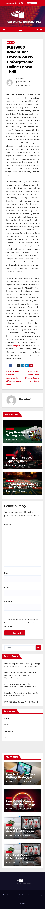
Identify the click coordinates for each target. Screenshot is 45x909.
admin (21, 79)
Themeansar (22, 898)
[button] (37, 29)
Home (22, 904)
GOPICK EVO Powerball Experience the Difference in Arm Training (13, 377)
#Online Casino (23, 85)
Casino (7, 725)
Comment (9, 524)
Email (7, 587)
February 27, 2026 (16, 862)
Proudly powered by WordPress (15, 895)
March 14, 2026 (15, 781)
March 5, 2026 (14, 835)
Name (7, 573)
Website (8, 601)
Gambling (10, 42)
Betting (7, 718)
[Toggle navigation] (20, 29)
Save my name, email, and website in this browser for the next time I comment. (21, 622)
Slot (6, 737)
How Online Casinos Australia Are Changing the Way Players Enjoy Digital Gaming (20, 675)
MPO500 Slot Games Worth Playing (21, 702)
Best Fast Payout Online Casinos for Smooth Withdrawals (21, 858)
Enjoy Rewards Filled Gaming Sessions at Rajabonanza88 (20, 435)
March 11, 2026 (15, 808)
